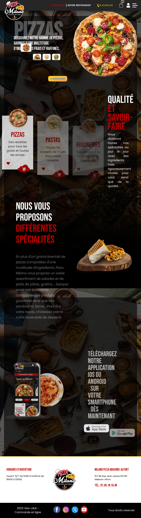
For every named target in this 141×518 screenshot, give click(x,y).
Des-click (31, 508)
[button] (57, 78)
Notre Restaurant (79, 5)
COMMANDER (57, 78)
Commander (57, 5)
